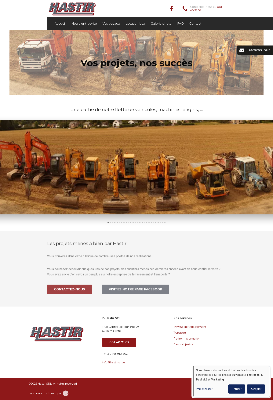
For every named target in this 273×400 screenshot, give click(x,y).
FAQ (180, 23)
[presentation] (33, 168)
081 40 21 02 (119, 342)
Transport (179, 332)
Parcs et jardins (183, 344)
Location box (135, 23)
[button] (108, 222)
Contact (195, 23)
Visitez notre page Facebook (135, 290)
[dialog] (231, 381)
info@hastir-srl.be (114, 362)
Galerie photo (161, 23)
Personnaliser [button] (204, 389)
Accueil (60, 23)
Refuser (237, 389)
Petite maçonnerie (186, 338)
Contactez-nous (69, 290)
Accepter (255, 389)
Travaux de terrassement (189, 327)
